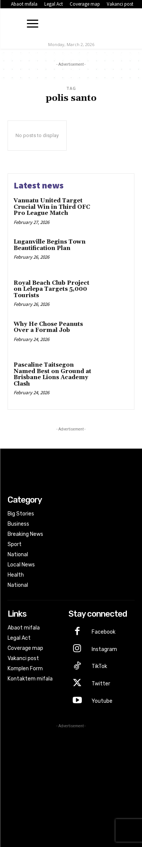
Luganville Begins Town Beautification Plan (50, 245)
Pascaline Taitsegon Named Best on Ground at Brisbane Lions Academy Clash (52, 374)
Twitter (101, 683)
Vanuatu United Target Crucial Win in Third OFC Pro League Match (52, 207)
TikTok (99, 666)
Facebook (103, 632)
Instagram (104, 649)
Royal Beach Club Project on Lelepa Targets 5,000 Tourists (51, 289)
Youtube (102, 701)
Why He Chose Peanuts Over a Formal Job (48, 327)
